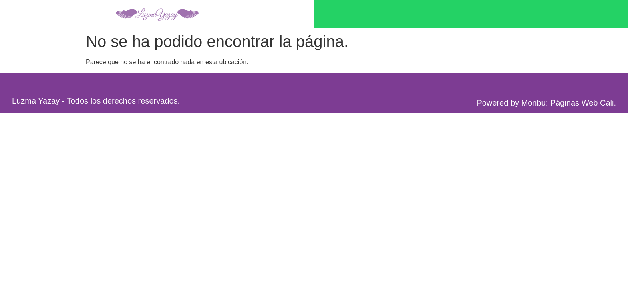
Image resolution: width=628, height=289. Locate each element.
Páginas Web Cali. (583, 102)
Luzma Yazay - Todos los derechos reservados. (96, 100)
